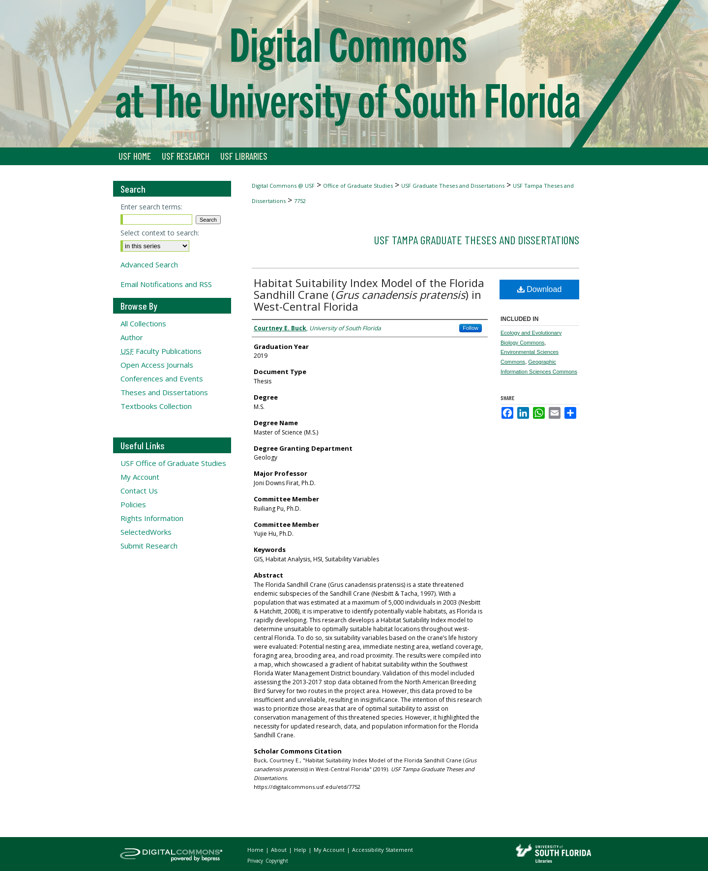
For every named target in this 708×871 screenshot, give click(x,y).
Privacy (256, 860)
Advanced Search (149, 264)
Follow (470, 328)
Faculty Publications (161, 351)
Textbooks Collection (156, 406)
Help (301, 849)
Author (131, 337)
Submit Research (148, 546)
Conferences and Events (161, 378)
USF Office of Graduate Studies (173, 463)
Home (256, 849)
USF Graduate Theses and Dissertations (452, 185)
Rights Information (151, 518)
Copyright (277, 860)
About (279, 849)
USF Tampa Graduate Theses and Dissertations (476, 239)
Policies (133, 504)
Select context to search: (159, 232)
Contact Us (139, 490)
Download (539, 289)
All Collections (143, 323)
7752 (300, 200)
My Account (139, 477)
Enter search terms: (151, 206)
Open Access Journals (156, 365)
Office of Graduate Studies (358, 185)
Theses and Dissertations (164, 392)
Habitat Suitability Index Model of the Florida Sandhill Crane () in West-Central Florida (369, 294)
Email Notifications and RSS (166, 284)
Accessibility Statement (382, 849)
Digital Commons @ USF (283, 185)
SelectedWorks (146, 532)
